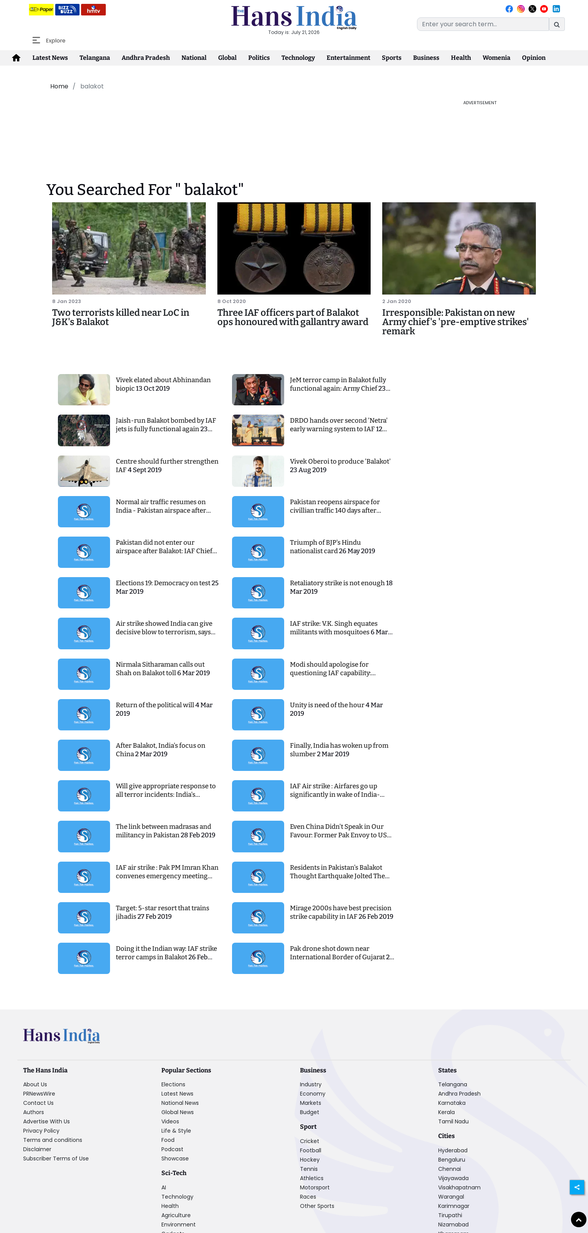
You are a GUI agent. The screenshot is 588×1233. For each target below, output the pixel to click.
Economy (312, 1093)
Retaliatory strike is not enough (338, 583)
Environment (178, 1224)
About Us (35, 1084)
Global (227, 57)
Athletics (312, 1178)
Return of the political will (155, 705)
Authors (33, 1112)
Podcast (172, 1149)
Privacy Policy (41, 1130)
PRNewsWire (39, 1093)
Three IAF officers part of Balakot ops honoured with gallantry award (292, 317)
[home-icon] (16, 58)
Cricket (309, 1141)
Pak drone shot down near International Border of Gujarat (338, 953)
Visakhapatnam (459, 1187)
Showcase (175, 1158)
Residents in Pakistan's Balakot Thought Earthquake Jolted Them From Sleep (340, 876)
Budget (309, 1112)
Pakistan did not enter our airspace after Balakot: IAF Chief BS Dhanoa (164, 551)
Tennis (309, 1169)
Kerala (446, 1112)
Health (461, 57)
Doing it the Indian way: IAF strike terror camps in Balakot (166, 953)
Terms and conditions (52, 1140)
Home (59, 86)
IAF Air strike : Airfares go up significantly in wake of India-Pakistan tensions (335, 794)
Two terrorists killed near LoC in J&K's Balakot (120, 317)
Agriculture (176, 1215)
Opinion (534, 57)
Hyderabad (453, 1150)
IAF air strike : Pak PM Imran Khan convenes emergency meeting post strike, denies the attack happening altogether (167, 880)
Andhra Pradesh (146, 57)
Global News (177, 1112)
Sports (392, 57)
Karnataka (452, 1103)
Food (168, 1140)
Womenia (496, 57)
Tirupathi (450, 1215)
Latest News (50, 57)
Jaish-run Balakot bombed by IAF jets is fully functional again (166, 425)
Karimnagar (453, 1206)
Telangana (95, 57)
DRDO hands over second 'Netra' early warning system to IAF (339, 425)
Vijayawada (453, 1178)
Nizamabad (453, 1224)
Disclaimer (37, 1149)
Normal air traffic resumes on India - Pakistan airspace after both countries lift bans (161, 510)
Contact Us (38, 1103)
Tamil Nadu (453, 1121)
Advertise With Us (46, 1121)
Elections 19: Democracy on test (164, 583)
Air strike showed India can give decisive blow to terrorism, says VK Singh (164, 632)
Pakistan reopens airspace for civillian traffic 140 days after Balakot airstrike (335, 510)
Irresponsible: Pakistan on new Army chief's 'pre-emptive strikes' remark (455, 322)
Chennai (449, 1169)
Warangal (451, 1196)
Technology (298, 57)
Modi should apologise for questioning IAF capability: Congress (330, 673)
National (194, 57)
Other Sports (317, 1206)
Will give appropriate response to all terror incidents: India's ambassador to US (166, 794)
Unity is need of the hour (328, 705)
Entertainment (348, 57)
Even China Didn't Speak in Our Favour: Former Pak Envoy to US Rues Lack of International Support (338, 839)
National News (180, 1103)
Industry (311, 1084)
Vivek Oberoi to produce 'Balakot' (340, 461)
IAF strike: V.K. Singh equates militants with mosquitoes (334, 628)
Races (308, 1196)
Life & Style (176, 1130)
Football (310, 1150)
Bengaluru (451, 1159)
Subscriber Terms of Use (56, 1158)
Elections (173, 1084)
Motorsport (315, 1187)
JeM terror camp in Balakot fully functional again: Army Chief (338, 384)
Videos (170, 1121)
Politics (259, 57)
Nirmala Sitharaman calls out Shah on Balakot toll (160, 669)
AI (163, 1187)
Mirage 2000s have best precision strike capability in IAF (340, 912)
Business (426, 57)
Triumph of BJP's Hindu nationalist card (325, 547)
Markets (310, 1103)
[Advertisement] (232, 117)
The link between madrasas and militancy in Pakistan (163, 831)
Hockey (310, 1159)
